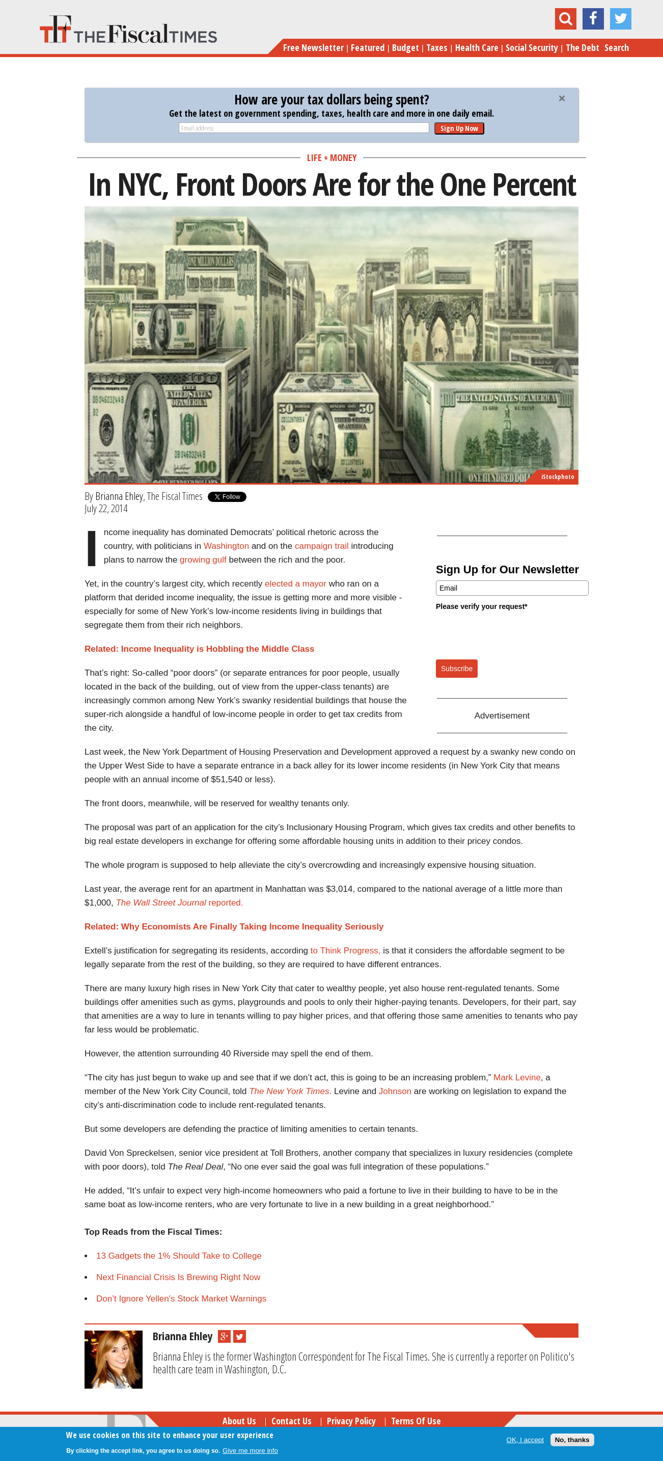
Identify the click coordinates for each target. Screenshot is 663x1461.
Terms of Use (416, 1421)
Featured (367, 47)
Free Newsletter (313, 47)
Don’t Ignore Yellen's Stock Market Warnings (181, 1299)
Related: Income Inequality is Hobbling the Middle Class (200, 649)
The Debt (582, 47)
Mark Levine (517, 1077)
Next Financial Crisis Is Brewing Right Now (178, 1277)
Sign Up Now (459, 128)
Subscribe (457, 669)
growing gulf (203, 560)
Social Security (532, 47)
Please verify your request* (482, 606)
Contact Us (291, 1421)
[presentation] (513, 634)
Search (616, 47)
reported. (179, 903)
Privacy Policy (351, 1421)
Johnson (393, 1091)
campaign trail (322, 546)
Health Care (477, 47)
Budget (405, 47)
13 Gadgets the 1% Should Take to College (179, 1256)
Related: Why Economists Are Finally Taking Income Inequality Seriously (234, 927)
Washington (226, 546)
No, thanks (572, 1440)
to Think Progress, (346, 950)
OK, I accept (525, 1440)
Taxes (437, 47)
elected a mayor (295, 584)
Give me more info (250, 1450)
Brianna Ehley (119, 496)
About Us (239, 1421)
